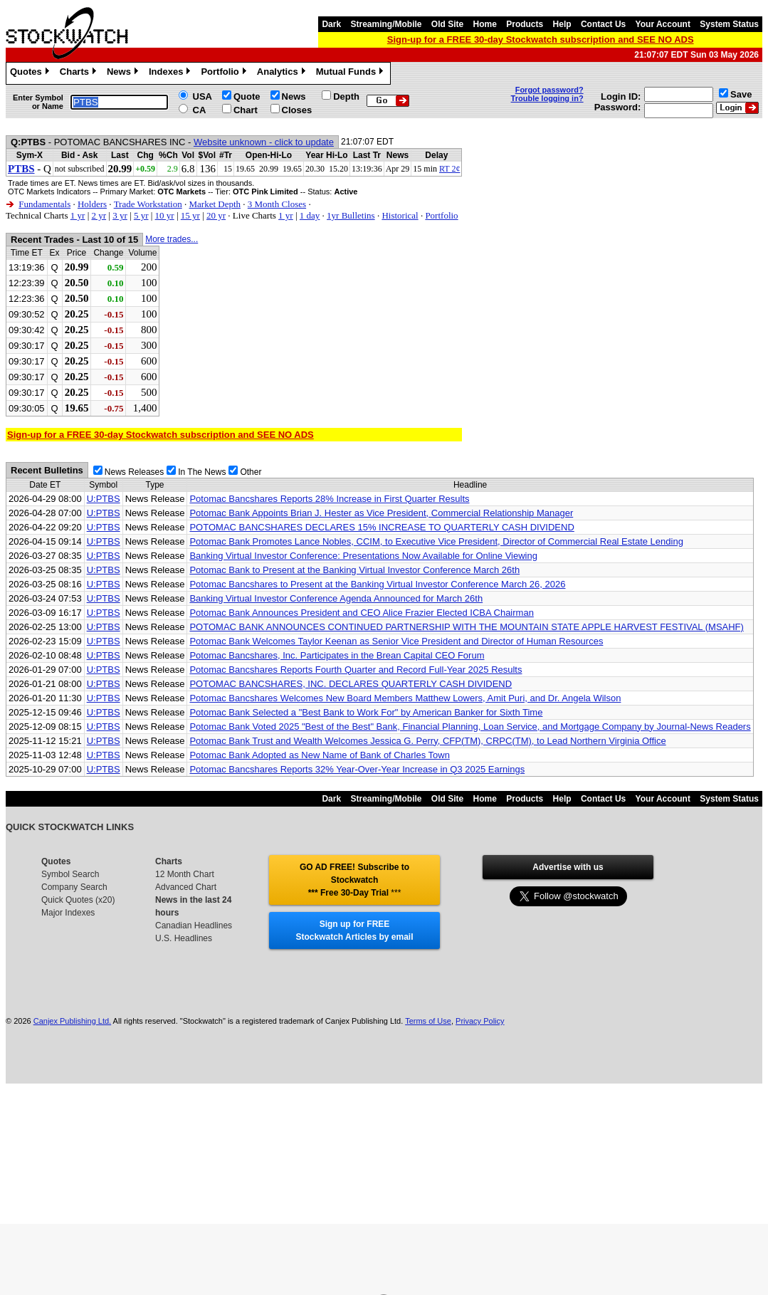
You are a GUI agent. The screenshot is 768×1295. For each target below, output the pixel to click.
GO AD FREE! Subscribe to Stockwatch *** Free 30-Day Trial (354, 880)
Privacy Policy (480, 1021)
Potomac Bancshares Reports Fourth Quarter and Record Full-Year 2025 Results (355, 669)
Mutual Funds (351, 73)
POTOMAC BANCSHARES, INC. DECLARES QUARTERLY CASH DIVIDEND (350, 683)
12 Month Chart (184, 874)
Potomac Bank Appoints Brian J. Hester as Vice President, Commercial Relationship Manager (381, 513)
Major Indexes (68, 913)
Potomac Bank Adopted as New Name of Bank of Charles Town (319, 755)
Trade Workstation (148, 204)
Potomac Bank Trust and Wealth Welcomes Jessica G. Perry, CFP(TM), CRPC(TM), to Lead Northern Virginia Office (427, 740)
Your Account (663, 24)
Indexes (171, 73)
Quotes (31, 73)
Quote (247, 96)
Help (562, 24)
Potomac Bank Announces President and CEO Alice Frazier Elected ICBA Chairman (361, 612)
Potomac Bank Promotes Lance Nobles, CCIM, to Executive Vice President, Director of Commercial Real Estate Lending (436, 541)
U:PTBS (103, 498)
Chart (245, 110)
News (124, 73)
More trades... (171, 239)
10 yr (164, 215)
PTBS (21, 168)
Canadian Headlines (193, 925)
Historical (400, 215)
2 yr (98, 215)
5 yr (141, 215)
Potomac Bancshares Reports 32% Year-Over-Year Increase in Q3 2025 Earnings (357, 769)
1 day (310, 215)
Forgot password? (549, 89)
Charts (80, 73)
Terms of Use (428, 1021)
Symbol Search (70, 874)
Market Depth (215, 204)
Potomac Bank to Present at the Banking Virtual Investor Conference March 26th (354, 570)
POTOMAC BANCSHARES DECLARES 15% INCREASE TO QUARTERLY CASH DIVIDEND (381, 527)
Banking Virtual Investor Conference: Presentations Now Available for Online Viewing (363, 555)
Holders (92, 204)
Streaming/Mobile (385, 24)
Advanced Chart (185, 887)
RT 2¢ (449, 169)
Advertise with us (567, 867)
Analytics (283, 73)
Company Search (74, 887)
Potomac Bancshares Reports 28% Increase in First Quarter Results (329, 498)
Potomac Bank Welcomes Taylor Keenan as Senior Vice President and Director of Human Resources (396, 641)
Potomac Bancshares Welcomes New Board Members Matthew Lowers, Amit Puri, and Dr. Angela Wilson (405, 698)
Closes (297, 110)
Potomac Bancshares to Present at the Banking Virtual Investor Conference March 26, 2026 (377, 584)
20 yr (216, 215)
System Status (729, 24)
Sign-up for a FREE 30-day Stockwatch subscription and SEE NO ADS (540, 39)
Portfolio (225, 73)
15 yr (190, 215)
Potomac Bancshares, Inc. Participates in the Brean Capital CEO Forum (336, 655)
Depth (346, 96)
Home (485, 24)
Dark (331, 24)
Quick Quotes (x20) (78, 900)
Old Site (447, 24)
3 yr (119, 215)
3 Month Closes (277, 204)
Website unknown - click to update (264, 142)
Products (524, 24)
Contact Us (603, 24)
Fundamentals (44, 204)
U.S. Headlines (183, 938)
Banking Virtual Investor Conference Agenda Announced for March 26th (336, 598)
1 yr (77, 215)
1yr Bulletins (351, 215)
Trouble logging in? (547, 98)
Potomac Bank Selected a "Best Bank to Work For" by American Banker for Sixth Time (365, 712)
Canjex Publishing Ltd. (72, 1021)
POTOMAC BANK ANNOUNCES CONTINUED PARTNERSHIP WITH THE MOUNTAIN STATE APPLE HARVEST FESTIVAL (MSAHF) (466, 627)
